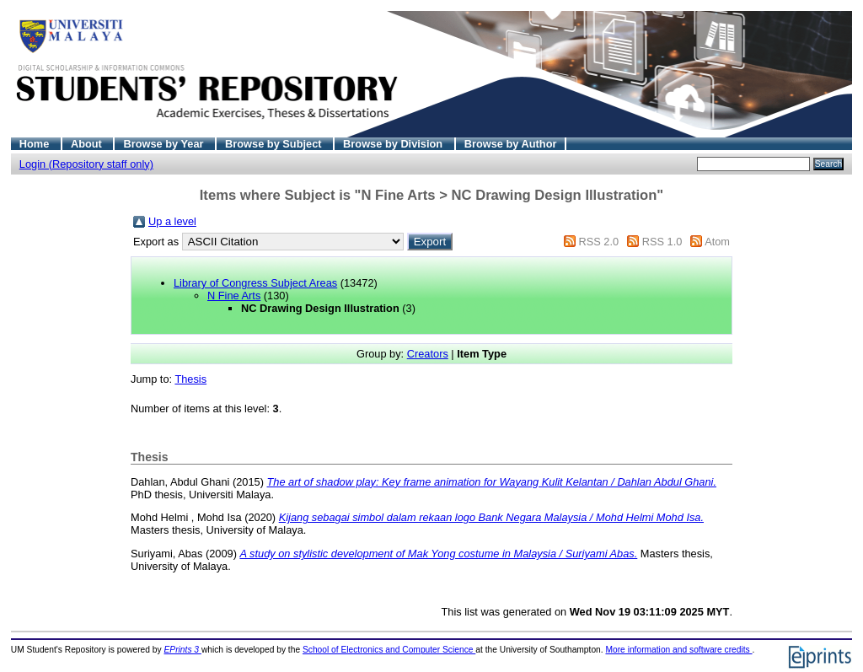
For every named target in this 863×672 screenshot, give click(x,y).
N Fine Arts (233, 295)
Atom (717, 241)
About (88, 143)
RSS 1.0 (662, 241)
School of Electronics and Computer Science (389, 649)
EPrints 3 (182, 649)
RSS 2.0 (598, 241)
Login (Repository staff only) (86, 164)
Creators (427, 353)
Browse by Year (164, 143)
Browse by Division (394, 143)
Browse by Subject (274, 143)
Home (35, 143)
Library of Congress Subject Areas (255, 283)
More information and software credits (678, 649)
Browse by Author (510, 143)
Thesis (190, 379)
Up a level (172, 221)
